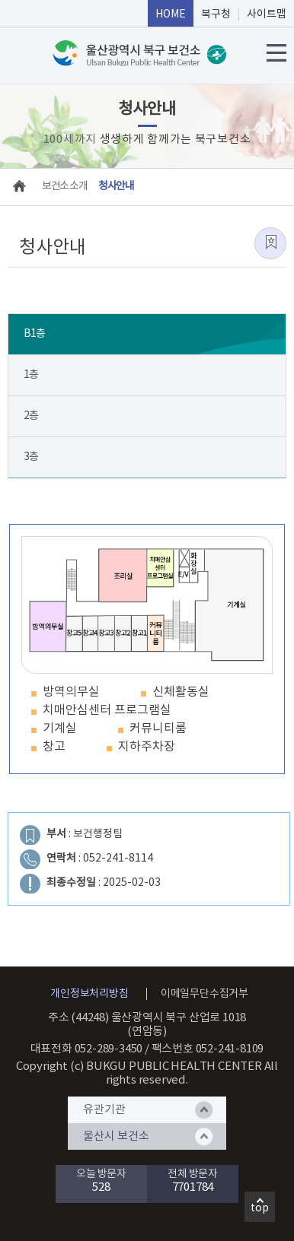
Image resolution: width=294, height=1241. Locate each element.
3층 (31, 457)
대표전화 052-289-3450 (86, 1049)
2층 (31, 416)
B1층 (34, 334)
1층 (31, 375)
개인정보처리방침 (89, 994)
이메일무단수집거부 (204, 994)
